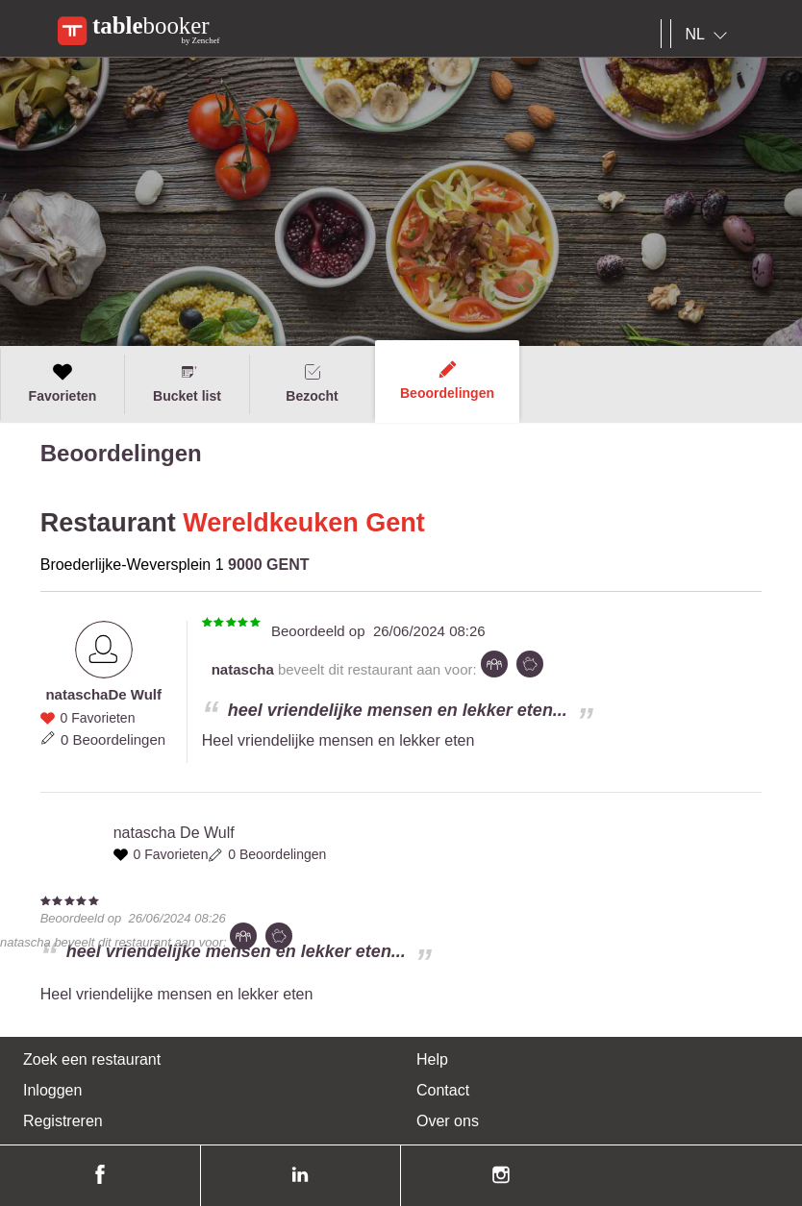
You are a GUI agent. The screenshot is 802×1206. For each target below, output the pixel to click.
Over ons (447, 1121)
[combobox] (710, 35)
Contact (442, 1090)
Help (432, 1059)
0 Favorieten (98, 718)
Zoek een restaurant (92, 1059)
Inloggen (52, 1090)
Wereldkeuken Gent (304, 522)
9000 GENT (268, 564)
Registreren (63, 1121)
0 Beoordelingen (113, 739)
